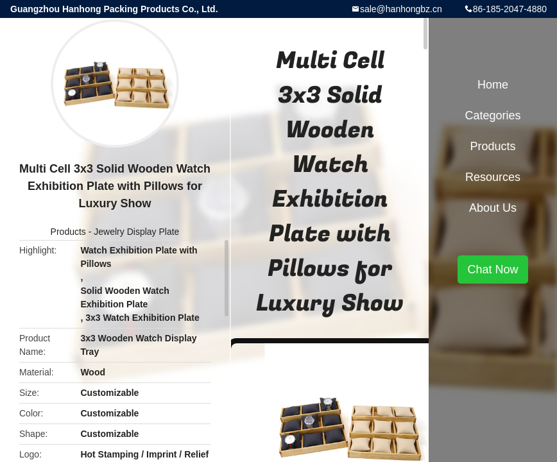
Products (68, 232)
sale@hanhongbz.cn (401, 9)
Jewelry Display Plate (136, 232)
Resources (492, 177)
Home (492, 84)
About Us (493, 207)
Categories (492, 115)
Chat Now (492, 269)
